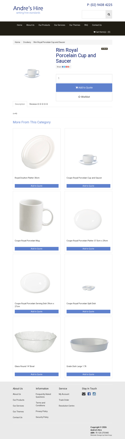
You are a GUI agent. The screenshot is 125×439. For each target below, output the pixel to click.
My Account (64, 394)
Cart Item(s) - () (102, 32)
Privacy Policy (42, 411)
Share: (63, 67)
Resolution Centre (66, 406)
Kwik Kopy (108, 435)
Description (20, 104)
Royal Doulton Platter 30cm (27, 178)
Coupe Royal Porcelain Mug (27, 240)
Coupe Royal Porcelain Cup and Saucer (84, 178)
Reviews (39, 104)
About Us (30, 25)
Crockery (27, 42)
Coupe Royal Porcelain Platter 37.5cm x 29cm (87, 240)
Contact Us (97, 25)
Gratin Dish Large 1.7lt (76, 366)
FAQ (86, 25)
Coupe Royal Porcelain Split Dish (81, 303)
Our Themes (74, 25)
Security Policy (42, 417)
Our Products (44, 25)
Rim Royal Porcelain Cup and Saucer (49, 42)
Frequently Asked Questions (43, 395)
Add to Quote (84, 87)
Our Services (59, 25)
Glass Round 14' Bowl (24, 366)
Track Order (64, 400)
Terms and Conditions (40, 404)
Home (19, 25)
